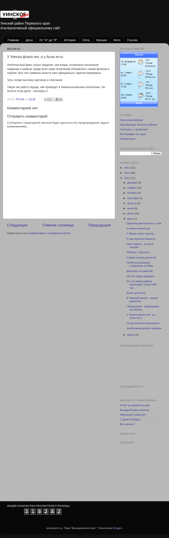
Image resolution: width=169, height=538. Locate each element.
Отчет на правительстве (135, 405)
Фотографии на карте (133, 134)
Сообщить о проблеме (134, 129)
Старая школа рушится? (142, 257)
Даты (29, 40)
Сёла (85, 40)
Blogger (117, 528)
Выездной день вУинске (134, 410)
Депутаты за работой (139, 271)
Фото (117, 40)
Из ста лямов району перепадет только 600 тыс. (142, 284)
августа (132, 203)
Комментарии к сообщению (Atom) (49, 233)
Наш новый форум (131, 119)
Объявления (127, 138)
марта (131, 334)
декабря (132, 182)
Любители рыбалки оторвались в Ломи (140, 264)
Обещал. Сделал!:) (138, 252)
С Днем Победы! (130, 419)
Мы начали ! (127, 424)
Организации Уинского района (138, 124)
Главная (13, 40)
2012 (127, 172)
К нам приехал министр (141, 238)
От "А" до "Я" (48, 40)
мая (130, 218)
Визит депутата (136, 292)
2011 (127, 178)
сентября (133, 198)
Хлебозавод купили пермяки (144, 328)
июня (130, 213)
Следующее (17, 225)
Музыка (101, 40)
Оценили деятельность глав (144, 223)
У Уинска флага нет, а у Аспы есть (141, 316)
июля (130, 208)
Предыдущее (99, 225)
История (69, 40)
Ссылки (132, 40)
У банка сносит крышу (140, 233)
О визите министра (138, 228)
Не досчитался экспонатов (143, 323)
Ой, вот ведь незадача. (141, 276)
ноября (132, 187)
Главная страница (58, 225)
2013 (127, 167)
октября (132, 192)
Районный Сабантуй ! (133, 414)
